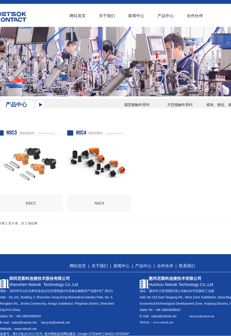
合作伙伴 (195, 16)
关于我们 (107, 16)
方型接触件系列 (179, 105)
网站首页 (77, 16)
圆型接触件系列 (137, 105)
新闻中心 (136, 16)
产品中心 (165, 16)
